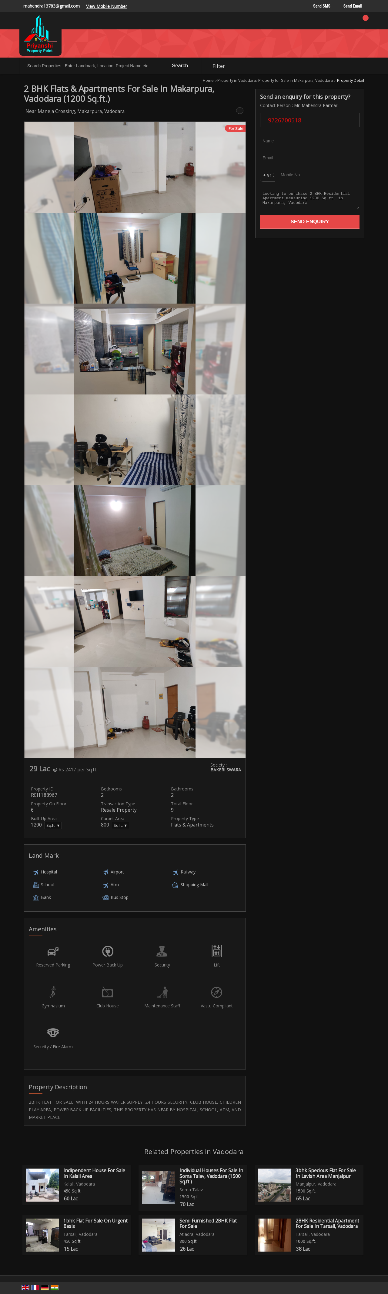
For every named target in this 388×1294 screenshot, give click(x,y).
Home (208, 80)
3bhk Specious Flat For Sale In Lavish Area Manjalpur (326, 1173)
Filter (218, 65)
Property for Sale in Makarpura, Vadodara (295, 80)
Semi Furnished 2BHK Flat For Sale (208, 1223)
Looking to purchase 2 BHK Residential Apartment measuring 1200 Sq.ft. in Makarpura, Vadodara (310, 200)
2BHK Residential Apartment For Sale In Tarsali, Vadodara (327, 1223)
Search (180, 65)
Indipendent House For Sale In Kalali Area (94, 1173)
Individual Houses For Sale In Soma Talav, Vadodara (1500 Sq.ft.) (211, 1176)
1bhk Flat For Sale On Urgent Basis (95, 1223)
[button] (106, 6)
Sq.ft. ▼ (53, 825)
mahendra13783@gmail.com (51, 6)
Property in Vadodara (236, 80)
